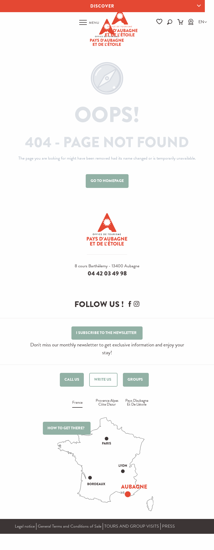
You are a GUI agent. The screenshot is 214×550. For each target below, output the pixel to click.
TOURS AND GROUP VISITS (131, 526)
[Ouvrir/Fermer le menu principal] (89, 22)
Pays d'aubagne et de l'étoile (136, 403)
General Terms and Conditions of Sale (69, 526)
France (77, 403)
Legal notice (25, 526)
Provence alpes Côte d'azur (107, 403)
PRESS (168, 526)
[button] (169, 22)
